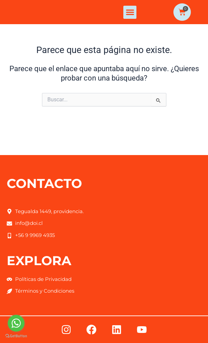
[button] (129, 26)
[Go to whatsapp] (16, 323)
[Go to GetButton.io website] (16, 336)
